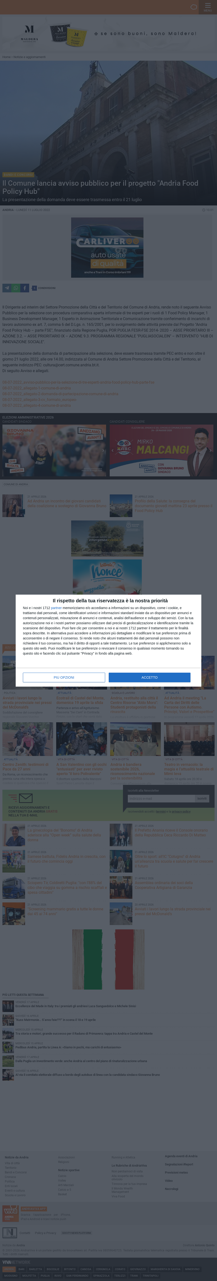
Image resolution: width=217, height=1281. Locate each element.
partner (56, 608)
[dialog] (108, 641)
